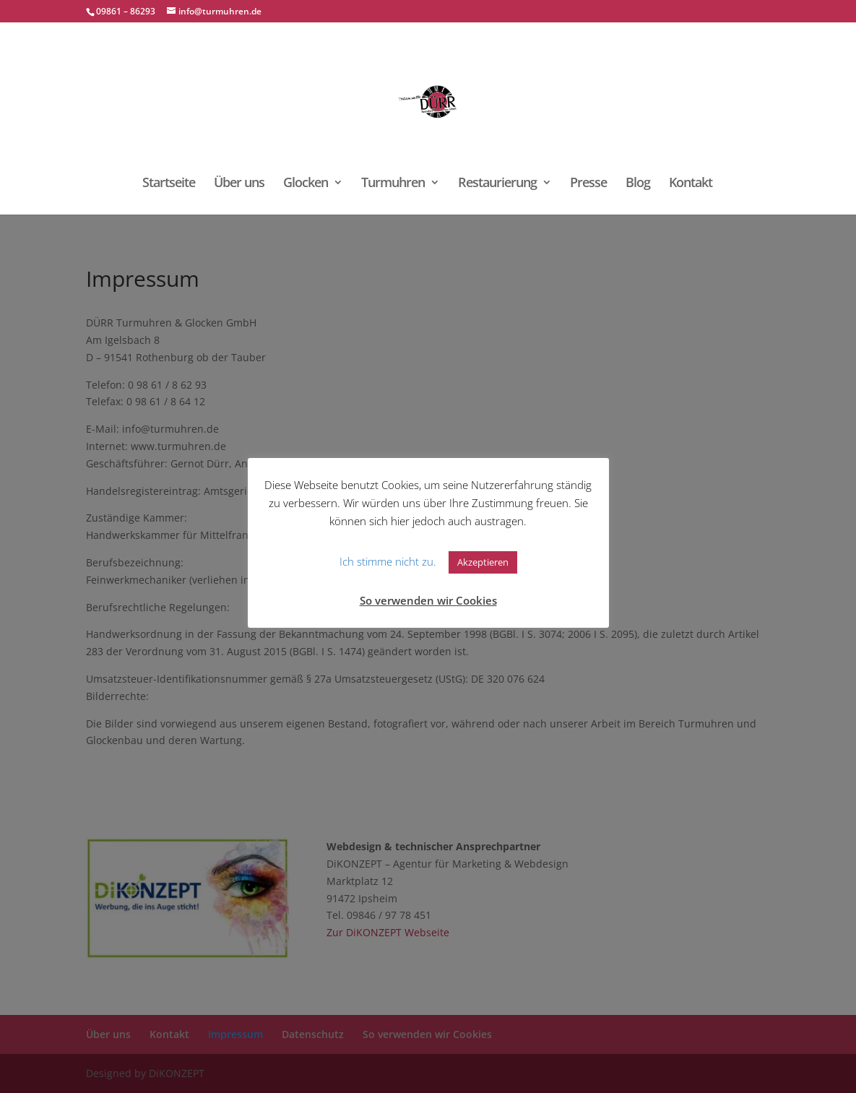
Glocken (305, 184)
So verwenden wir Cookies (428, 600)
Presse (588, 184)
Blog (638, 184)
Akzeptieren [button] (483, 562)
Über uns (239, 184)
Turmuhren (393, 184)
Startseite (168, 184)
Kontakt (690, 184)
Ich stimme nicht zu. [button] (388, 561)
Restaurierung (497, 184)
